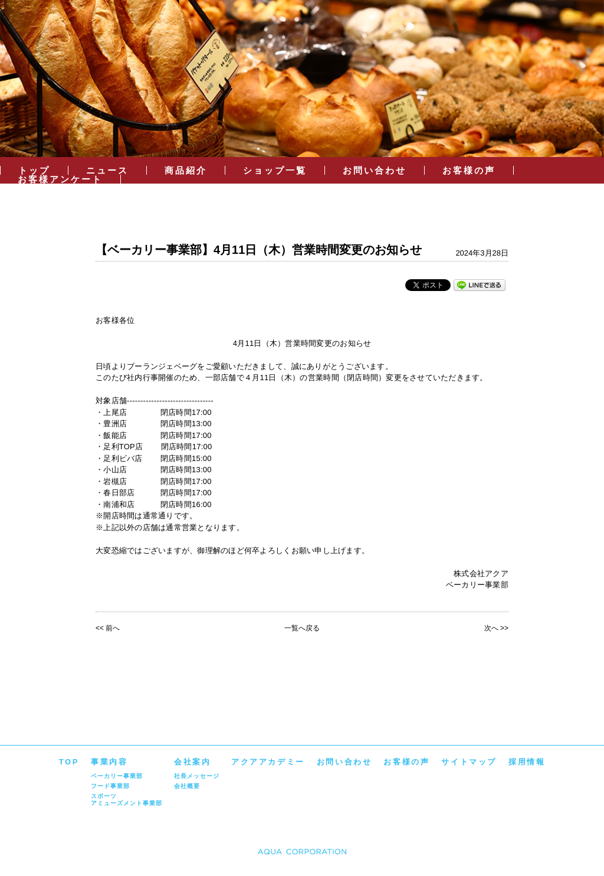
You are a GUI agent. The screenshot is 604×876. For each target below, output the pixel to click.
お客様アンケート (60, 179)
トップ (34, 170)
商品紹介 (186, 170)
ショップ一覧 (275, 170)
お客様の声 (468, 170)
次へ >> (496, 628)
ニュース (107, 170)
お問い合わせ (374, 170)
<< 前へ (108, 628)
